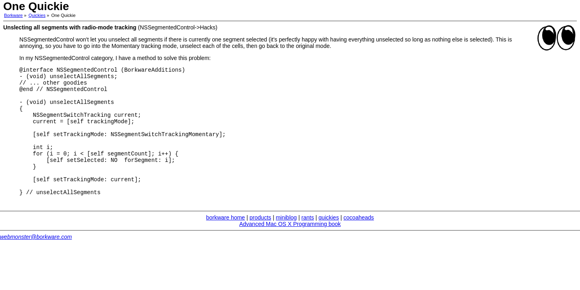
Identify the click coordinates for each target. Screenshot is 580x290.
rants (307, 241)
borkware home (225, 241)
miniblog (286, 241)
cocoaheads (359, 241)
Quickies (37, 15)
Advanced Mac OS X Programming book (290, 248)
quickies (329, 241)
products (260, 241)
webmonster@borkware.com (36, 261)
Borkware (13, 15)
